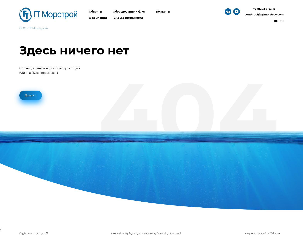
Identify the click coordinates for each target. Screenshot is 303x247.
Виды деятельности (128, 18)
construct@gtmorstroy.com (264, 14)
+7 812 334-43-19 (264, 8)
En (282, 21)
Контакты (163, 11)
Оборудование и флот (129, 11)
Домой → (31, 95)
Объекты (95, 11)
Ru (276, 21)
